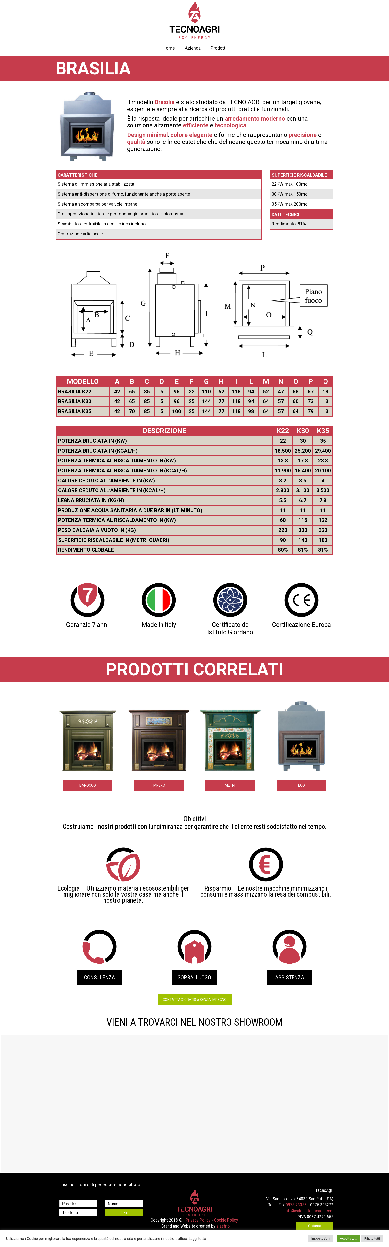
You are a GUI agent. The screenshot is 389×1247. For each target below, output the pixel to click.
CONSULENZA (99, 977)
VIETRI (230, 785)
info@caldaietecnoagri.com (309, 1210)
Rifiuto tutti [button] (372, 1238)
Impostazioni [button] (320, 1238)
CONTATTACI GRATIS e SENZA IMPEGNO (195, 1000)
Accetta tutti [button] (348, 1238)
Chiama (314, 1225)
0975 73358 (296, 1204)
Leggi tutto (197, 1238)
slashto (223, 1226)
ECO (301, 785)
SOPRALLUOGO (194, 977)
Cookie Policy (226, 1220)
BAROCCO (87, 785)
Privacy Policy (198, 1220)
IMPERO (159, 785)
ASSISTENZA (289, 977)
